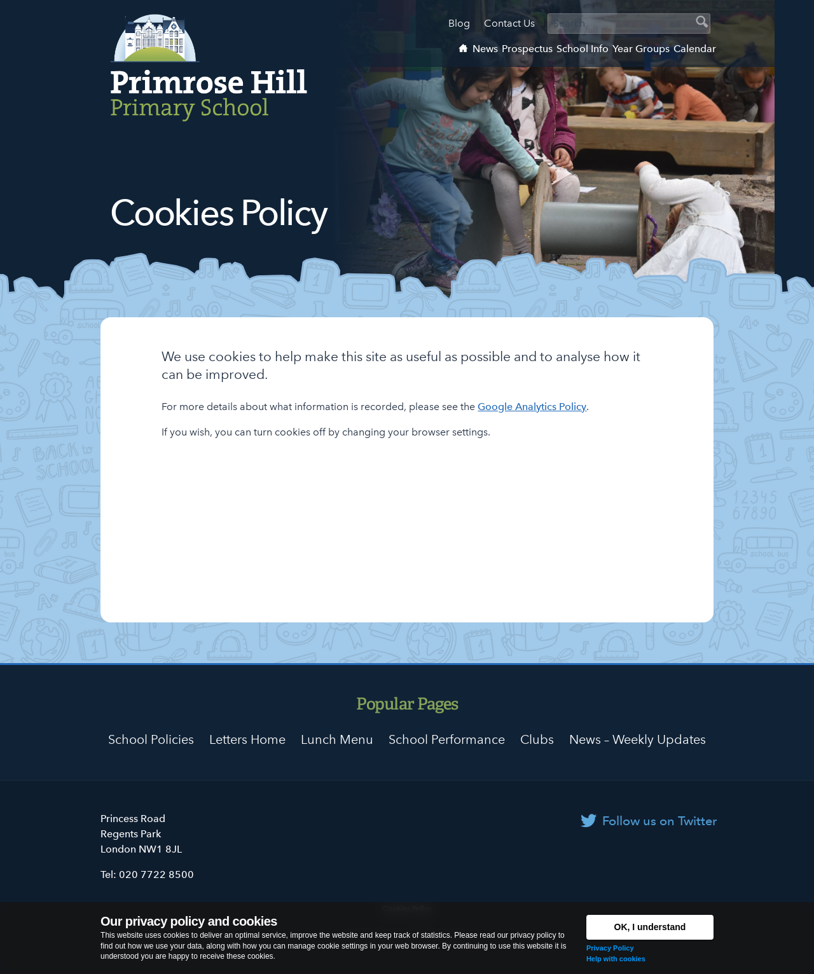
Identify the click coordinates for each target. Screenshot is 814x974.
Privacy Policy (610, 948)
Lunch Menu (337, 739)
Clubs (537, 739)
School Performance (447, 739)
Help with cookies (615, 959)
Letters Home (247, 739)
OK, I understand (650, 927)
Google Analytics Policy (532, 407)
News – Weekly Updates (637, 739)
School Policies (151, 739)
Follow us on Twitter (659, 820)
